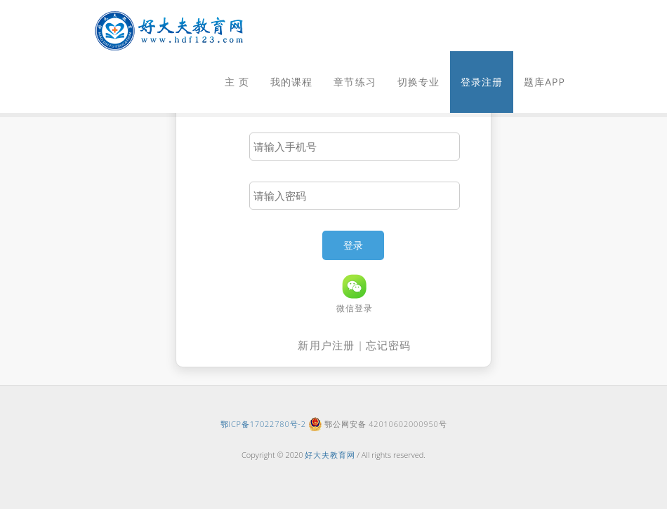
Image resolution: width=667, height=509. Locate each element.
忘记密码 (388, 345)
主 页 (237, 81)
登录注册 (482, 81)
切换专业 (418, 81)
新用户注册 (326, 345)
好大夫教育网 (330, 454)
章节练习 (355, 81)
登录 (353, 245)
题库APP (544, 81)
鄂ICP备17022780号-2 (263, 424)
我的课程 (291, 81)
